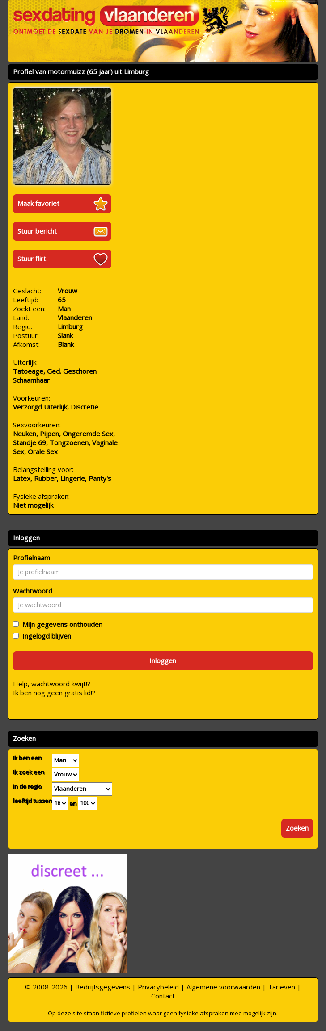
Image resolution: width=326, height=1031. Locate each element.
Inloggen (162, 660)
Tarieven (281, 986)
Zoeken (297, 827)
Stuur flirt (31, 258)
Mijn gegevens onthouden (60, 624)
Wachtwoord (32, 590)
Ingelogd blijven (45, 635)
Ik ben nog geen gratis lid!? (54, 692)
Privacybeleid (158, 986)
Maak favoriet (38, 203)
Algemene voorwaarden (223, 986)
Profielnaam (31, 557)
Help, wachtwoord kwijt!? (51, 683)
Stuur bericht (37, 230)
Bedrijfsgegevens (102, 986)
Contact (163, 995)
